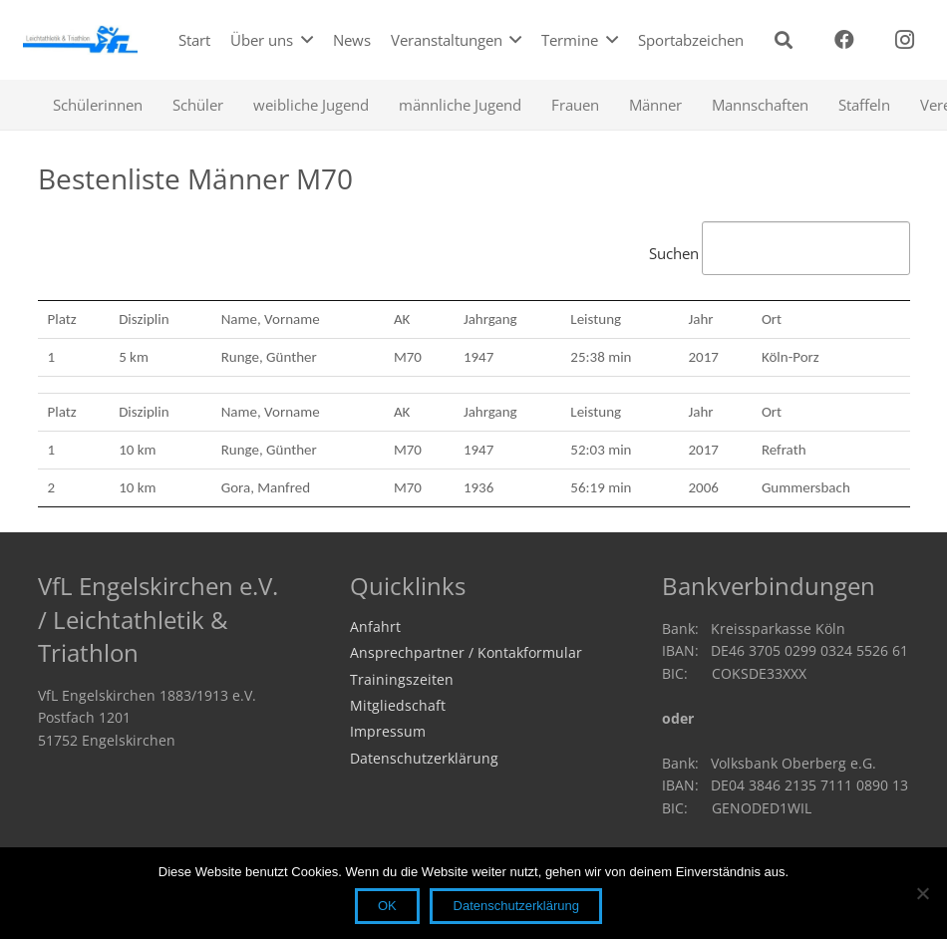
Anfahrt (375, 627)
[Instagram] (905, 40)
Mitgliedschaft (398, 706)
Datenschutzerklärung (424, 759)
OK (387, 905)
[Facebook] (844, 40)
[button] (783, 40)
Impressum (388, 732)
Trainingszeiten (402, 680)
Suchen (779, 253)
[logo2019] (81, 40)
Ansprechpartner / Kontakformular (466, 653)
